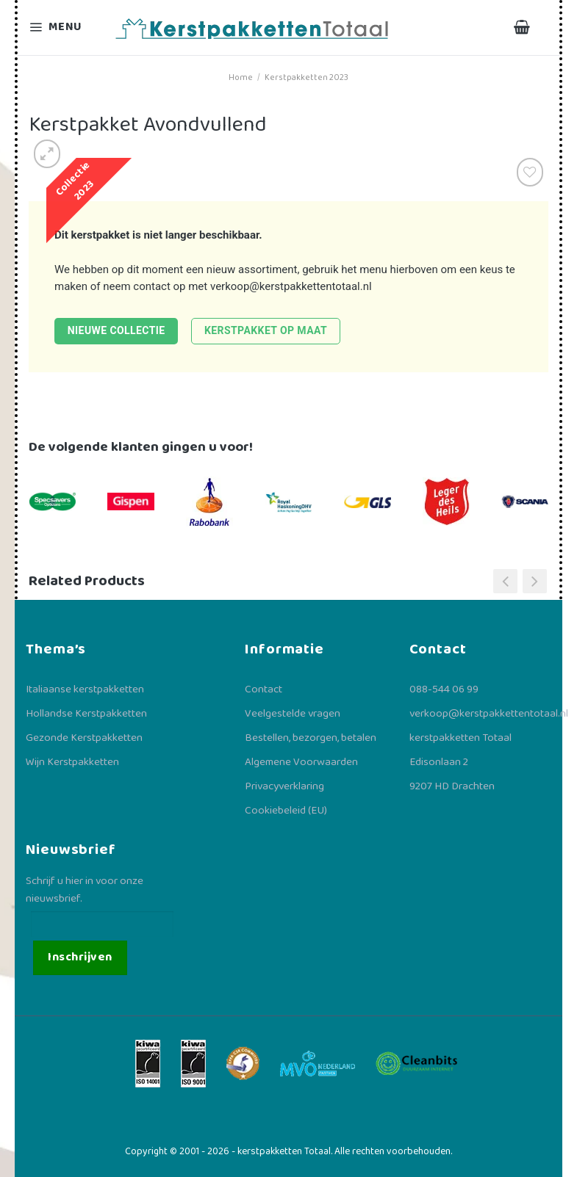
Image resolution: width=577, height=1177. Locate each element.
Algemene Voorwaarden (301, 762)
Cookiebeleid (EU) (286, 810)
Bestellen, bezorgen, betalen (310, 738)
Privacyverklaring (284, 786)
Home (241, 77)
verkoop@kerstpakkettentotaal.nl (291, 286)
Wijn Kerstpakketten (72, 762)
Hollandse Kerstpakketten (86, 714)
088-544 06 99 (444, 689)
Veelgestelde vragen (292, 714)
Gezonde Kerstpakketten (84, 738)
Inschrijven (80, 957)
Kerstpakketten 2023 (306, 77)
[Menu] (65, 27)
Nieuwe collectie (116, 330)
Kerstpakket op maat (265, 330)
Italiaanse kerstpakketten (85, 689)
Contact (263, 689)
